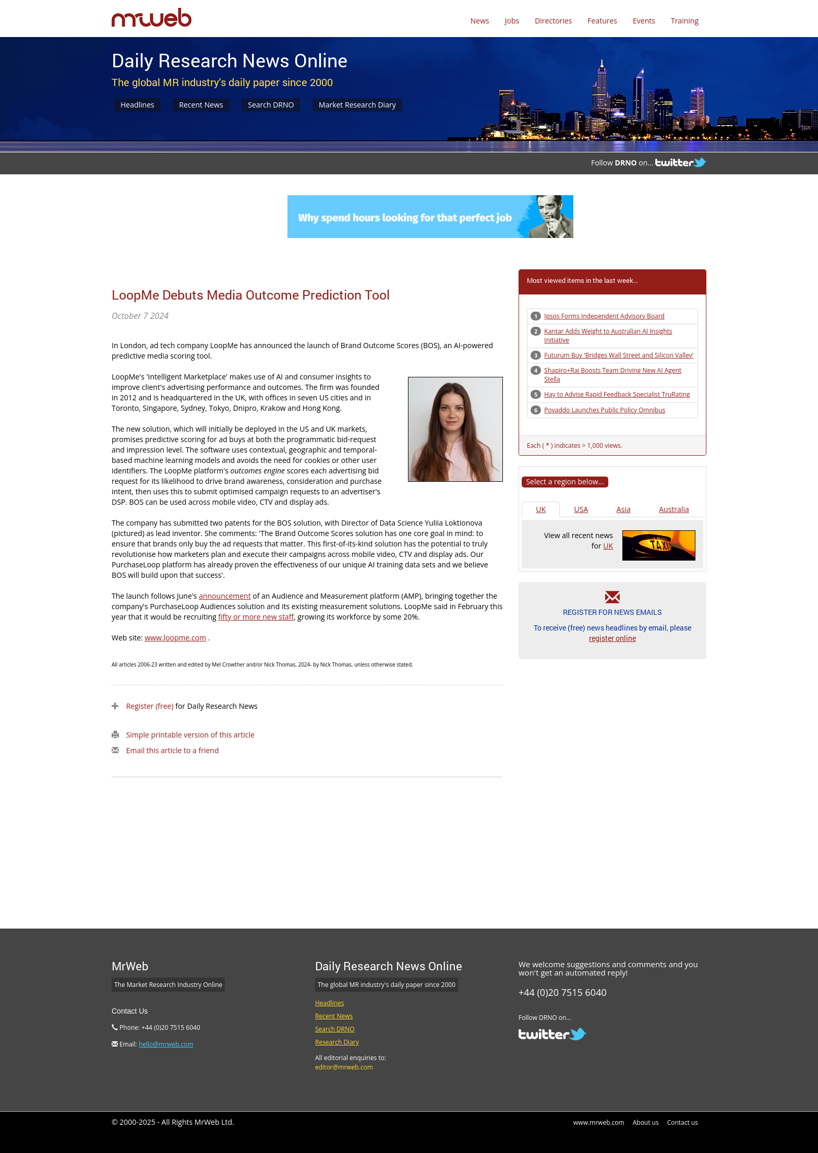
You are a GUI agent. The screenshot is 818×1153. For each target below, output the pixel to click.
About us (646, 1122)
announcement (225, 596)
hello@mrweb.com (166, 1044)
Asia (624, 509)
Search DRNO (271, 105)
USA (581, 509)
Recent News (201, 105)
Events (644, 21)
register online (612, 638)
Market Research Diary (357, 105)
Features (602, 21)
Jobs (512, 21)
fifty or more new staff (256, 617)
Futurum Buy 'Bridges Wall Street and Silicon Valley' (618, 355)
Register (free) (150, 706)
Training (685, 21)
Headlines (137, 105)
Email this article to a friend (172, 750)
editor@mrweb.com (344, 1067)
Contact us (682, 1122)
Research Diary (337, 1042)
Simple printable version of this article (190, 735)
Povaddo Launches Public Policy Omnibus (604, 410)
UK (541, 509)
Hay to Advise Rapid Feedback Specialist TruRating (617, 394)
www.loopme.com (175, 638)
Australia (674, 509)
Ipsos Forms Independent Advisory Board (604, 316)
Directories (553, 21)
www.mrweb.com (598, 1122)
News (480, 21)
